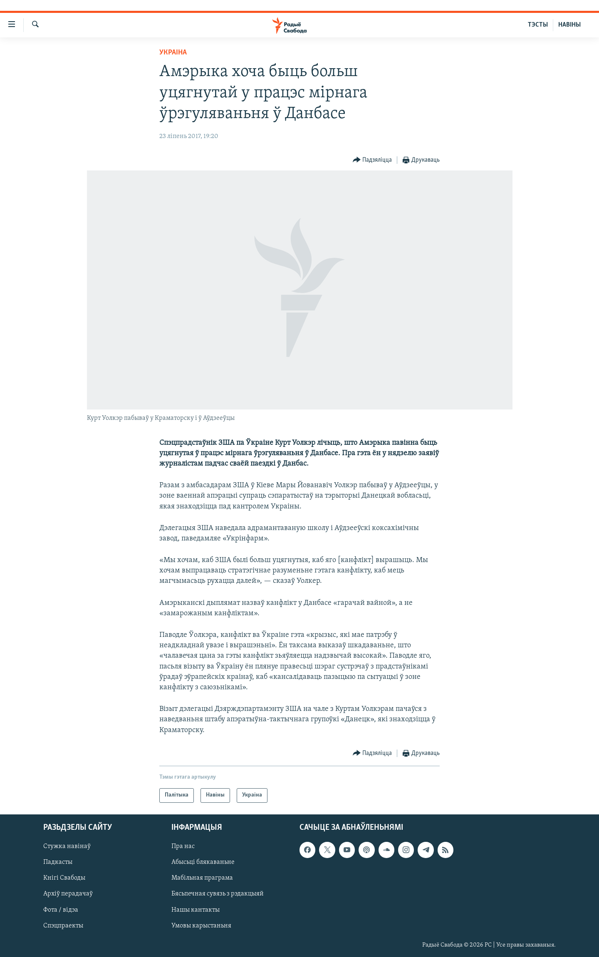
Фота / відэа (60, 909)
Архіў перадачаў (68, 893)
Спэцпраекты (63, 925)
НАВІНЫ (569, 25)
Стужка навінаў (67, 846)
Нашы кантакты (195, 909)
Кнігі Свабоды (64, 878)
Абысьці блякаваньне (203, 862)
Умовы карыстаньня (201, 925)
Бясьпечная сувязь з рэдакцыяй (217, 893)
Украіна (173, 53)
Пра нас (183, 846)
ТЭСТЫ (538, 25)
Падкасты (57, 862)
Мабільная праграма (202, 878)
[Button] (372, 160)
